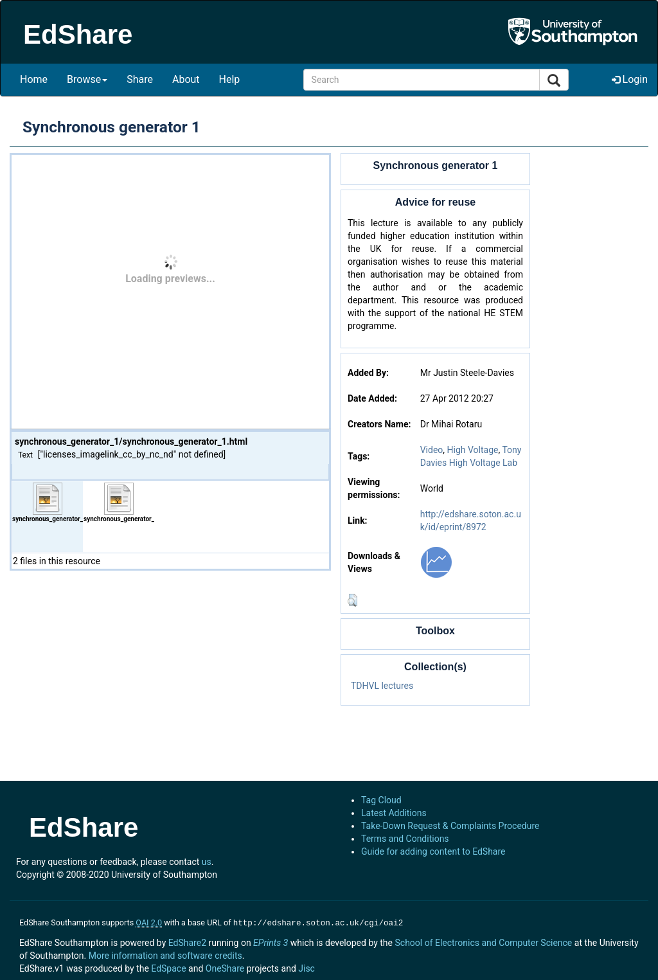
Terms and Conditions (405, 838)
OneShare (225, 967)
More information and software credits (165, 954)
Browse (87, 79)
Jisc (306, 967)
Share (140, 79)
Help (229, 79)
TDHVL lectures (382, 686)
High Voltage (473, 450)
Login (630, 79)
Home (34, 79)
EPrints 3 (270, 941)
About (186, 79)
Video (431, 450)
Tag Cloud (381, 800)
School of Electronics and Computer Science (483, 941)
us (206, 862)
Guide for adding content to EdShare (433, 851)
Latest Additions (394, 813)
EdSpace (168, 967)
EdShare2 (187, 941)
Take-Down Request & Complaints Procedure (450, 826)
